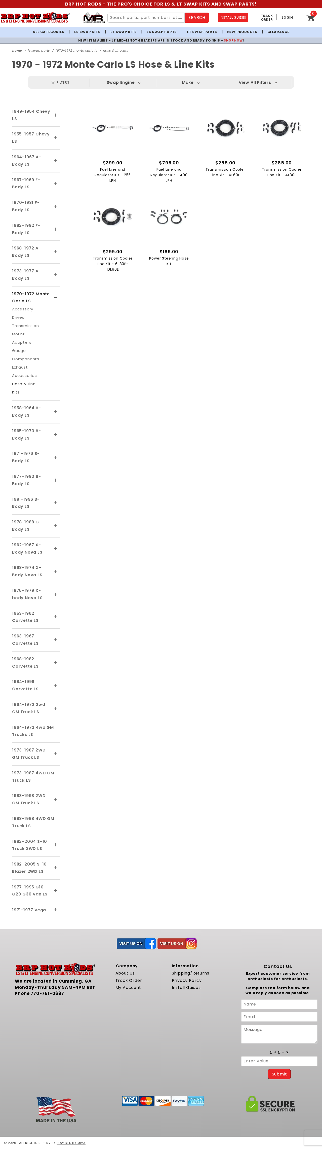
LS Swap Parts (162, 31)
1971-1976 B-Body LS (26, 457)
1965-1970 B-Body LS (26, 434)
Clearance (278, 31)
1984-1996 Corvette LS (25, 685)
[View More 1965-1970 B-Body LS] (55, 435)
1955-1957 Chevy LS (31, 137)
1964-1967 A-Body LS (26, 160)
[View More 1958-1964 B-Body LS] (55, 412)
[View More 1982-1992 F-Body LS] (55, 229)
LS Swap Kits (87, 31)
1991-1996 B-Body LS (26, 502)
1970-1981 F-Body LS (26, 206)
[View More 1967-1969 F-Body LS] (55, 183)
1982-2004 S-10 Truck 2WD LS (29, 844)
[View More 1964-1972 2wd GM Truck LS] (55, 708)
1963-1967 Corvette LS (25, 639)
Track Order (128, 980)
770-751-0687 (47, 993)
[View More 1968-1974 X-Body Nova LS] (55, 571)
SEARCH (196, 17)
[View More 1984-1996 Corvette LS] (55, 685)
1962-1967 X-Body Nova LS (27, 548)
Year (255, 82)
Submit (279, 1074)
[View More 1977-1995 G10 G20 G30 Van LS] (55, 890)
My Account (128, 987)
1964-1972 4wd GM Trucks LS (33, 730)
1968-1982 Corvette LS (25, 662)
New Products (242, 31)
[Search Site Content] (146, 18)
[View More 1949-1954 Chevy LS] (55, 115)
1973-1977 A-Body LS (26, 274)
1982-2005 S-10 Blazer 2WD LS (29, 867)
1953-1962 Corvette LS (25, 616)
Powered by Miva (71, 1143)
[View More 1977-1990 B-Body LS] (55, 480)
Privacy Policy (187, 980)
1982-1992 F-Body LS (26, 229)
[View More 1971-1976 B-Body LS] (55, 457)
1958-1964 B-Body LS (26, 411)
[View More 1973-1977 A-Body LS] (55, 275)
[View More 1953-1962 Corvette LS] (55, 617)
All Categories (48, 31)
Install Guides (186, 987)
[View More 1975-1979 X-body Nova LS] (55, 594)
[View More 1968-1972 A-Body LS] (55, 252)
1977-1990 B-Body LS (26, 480)
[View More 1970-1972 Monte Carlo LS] (55, 297)
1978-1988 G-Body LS (27, 525)
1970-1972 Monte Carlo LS (31, 297)
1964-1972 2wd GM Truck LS (28, 708)
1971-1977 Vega (29, 910)
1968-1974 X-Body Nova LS (27, 571)
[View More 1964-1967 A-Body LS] (55, 161)
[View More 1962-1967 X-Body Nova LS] (55, 548)
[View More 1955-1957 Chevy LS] (55, 138)
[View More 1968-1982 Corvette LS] (55, 662)
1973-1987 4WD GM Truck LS (33, 776)
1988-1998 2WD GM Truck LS (29, 799)
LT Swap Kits (123, 31)
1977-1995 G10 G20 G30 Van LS (30, 890)
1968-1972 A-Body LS (26, 251)
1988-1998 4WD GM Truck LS (33, 822)
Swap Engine (121, 82)
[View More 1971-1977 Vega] (55, 910)
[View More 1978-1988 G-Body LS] (55, 526)
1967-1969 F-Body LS (26, 183)
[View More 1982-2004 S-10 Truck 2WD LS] (55, 845)
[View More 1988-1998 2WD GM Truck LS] (55, 799)
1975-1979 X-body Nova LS (27, 594)
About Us (125, 973)
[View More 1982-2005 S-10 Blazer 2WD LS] (55, 868)
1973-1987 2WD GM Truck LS (29, 753)
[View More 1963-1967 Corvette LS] (55, 640)
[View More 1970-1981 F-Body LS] (55, 206)
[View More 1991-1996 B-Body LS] (55, 503)
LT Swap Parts (202, 31)
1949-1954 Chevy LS (31, 115)
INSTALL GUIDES (233, 17)
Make (188, 82)
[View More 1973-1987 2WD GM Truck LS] (55, 754)
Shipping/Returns (190, 973)
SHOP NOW (233, 40)
